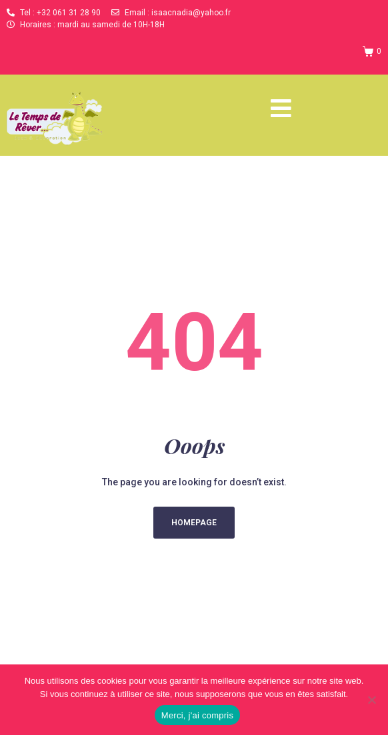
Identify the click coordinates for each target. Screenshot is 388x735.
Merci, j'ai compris (197, 715)
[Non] (371, 699)
